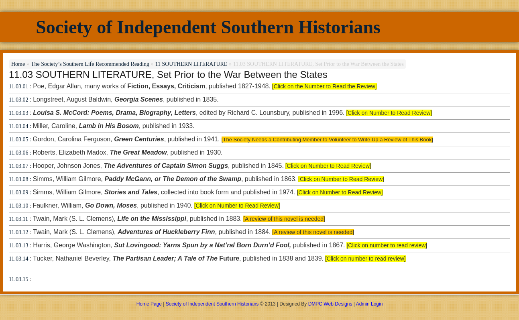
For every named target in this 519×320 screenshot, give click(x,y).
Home (18, 64)
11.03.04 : (20, 126)
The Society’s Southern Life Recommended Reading (90, 64)
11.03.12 (18, 232)
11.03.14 (18, 259)
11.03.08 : (20, 179)
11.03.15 (18, 279)
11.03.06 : (21, 153)
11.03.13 (18, 246)
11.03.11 (18, 219)
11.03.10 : (21, 206)
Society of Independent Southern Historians (208, 27)
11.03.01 (18, 87)
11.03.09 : (21, 193)
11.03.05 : (21, 140)
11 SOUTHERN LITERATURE (191, 64)
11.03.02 (18, 100)
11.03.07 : (21, 166)
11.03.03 (18, 113)
